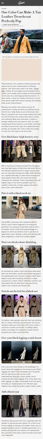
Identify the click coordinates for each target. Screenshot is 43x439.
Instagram (38, 161)
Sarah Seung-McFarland (11, 24)
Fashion (3, 8)
